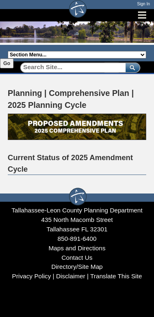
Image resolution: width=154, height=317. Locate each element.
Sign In (143, 4)
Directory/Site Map (77, 266)
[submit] (131, 67)
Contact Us (77, 257)
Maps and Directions (77, 248)
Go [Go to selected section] (6, 63)
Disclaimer (70, 276)
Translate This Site (116, 276)
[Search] (70, 67)
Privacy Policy (31, 276)
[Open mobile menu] (142, 15)
